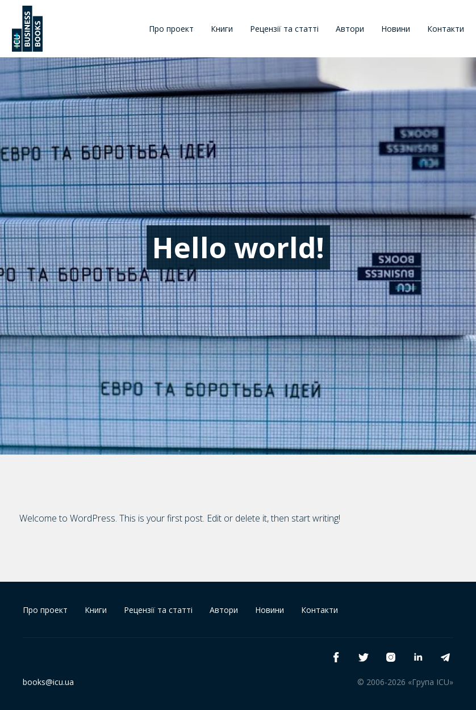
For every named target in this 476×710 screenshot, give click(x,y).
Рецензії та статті (284, 28)
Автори (350, 28)
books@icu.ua (48, 682)
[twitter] (363, 657)
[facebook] (336, 657)
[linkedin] (418, 657)
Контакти (445, 28)
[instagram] (391, 657)
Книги (222, 28)
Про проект (171, 28)
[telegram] (445, 657)
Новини (395, 28)
